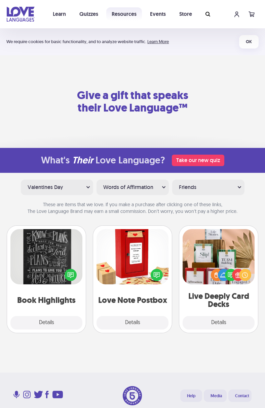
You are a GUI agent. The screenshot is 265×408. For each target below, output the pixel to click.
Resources (124, 14)
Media (216, 396)
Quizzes (88, 14)
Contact (242, 396)
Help (191, 396)
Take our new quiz (198, 160)
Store (185, 14)
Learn (59, 14)
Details (46, 322)
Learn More (158, 41)
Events (158, 14)
